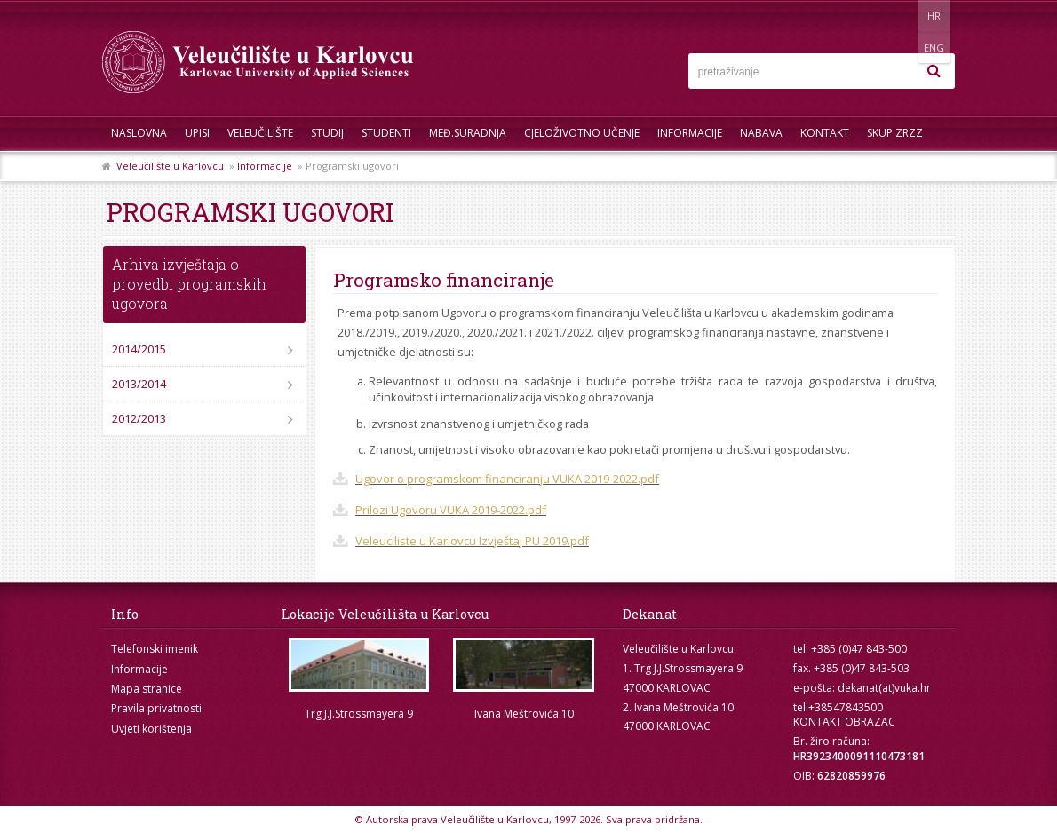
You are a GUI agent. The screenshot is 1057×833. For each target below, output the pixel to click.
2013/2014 (139, 384)
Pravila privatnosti (156, 708)
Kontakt (824, 132)
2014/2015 (139, 349)
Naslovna (139, 132)
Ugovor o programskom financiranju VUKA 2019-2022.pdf (507, 479)
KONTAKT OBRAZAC (844, 721)
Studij (327, 132)
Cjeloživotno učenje (582, 132)
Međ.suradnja (467, 132)
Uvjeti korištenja (151, 728)
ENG (936, 15)
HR (900, 15)
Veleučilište (260, 132)
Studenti (386, 132)
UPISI (197, 132)
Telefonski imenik (154, 648)
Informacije (689, 132)
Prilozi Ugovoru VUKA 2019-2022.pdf (450, 510)
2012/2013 (139, 418)
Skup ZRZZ (895, 132)
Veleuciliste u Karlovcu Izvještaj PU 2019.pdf (472, 541)
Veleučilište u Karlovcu (170, 165)
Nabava (761, 132)
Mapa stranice (146, 688)
